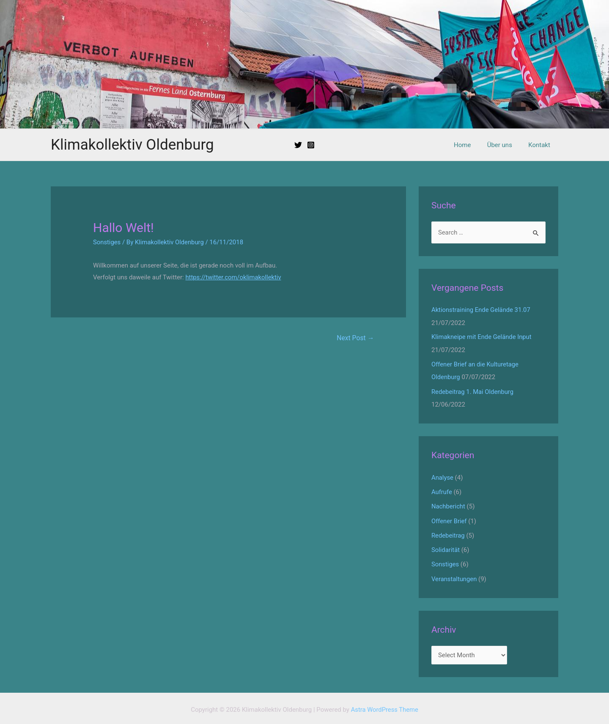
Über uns (504, 145)
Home (471, 145)
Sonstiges (107, 242)
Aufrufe (442, 491)
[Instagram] (311, 145)
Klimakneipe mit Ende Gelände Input (482, 337)
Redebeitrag (448, 533)
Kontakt (541, 145)
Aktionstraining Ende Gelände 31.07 (481, 310)
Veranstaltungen (454, 576)
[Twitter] (298, 145)
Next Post (355, 338)
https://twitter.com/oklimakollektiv (234, 277)
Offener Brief (449, 519)
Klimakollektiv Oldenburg (132, 144)
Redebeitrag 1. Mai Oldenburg (473, 390)
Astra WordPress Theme (384, 706)
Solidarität (445, 548)
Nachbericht (448, 504)
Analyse (442, 476)
